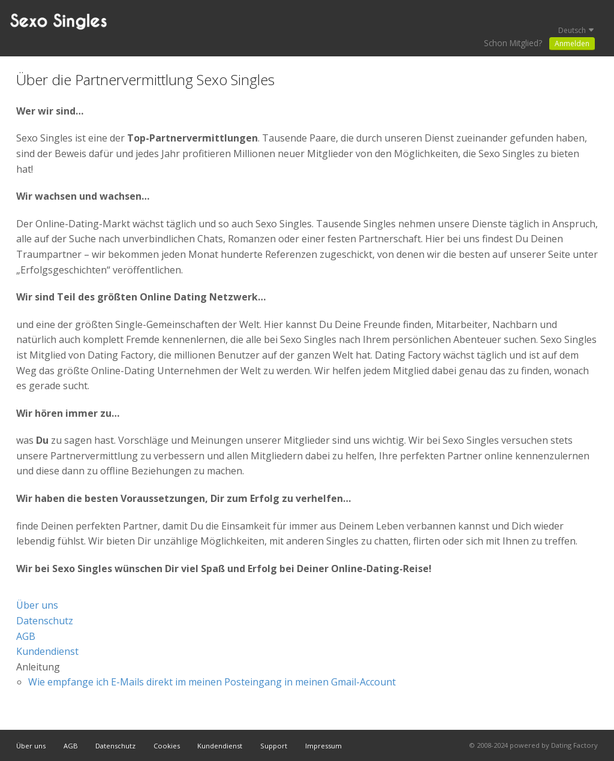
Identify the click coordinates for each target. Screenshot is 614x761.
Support (273, 745)
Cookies (167, 745)
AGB (25, 636)
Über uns (37, 605)
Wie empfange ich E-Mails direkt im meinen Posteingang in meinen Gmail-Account (212, 681)
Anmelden (572, 43)
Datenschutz (44, 620)
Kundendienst (47, 651)
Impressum (323, 745)
